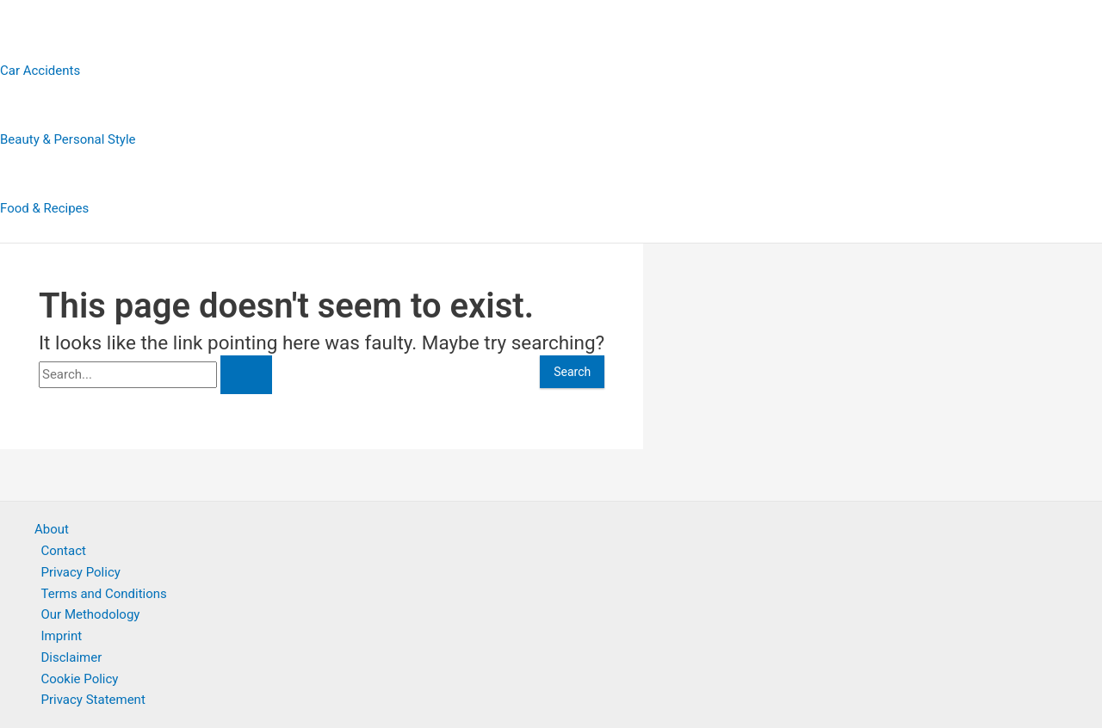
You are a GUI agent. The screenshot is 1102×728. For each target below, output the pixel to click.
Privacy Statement (93, 699)
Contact (63, 550)
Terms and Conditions (104, 594)
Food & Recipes (44, 208)
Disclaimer (71, 657)
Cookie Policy (80, 679)
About (51, 529)
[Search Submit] (246, 374)
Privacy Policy (81, 572)
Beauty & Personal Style (68, 139)
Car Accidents (40, 70)
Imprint (62, 636)
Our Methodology (90, 614)
